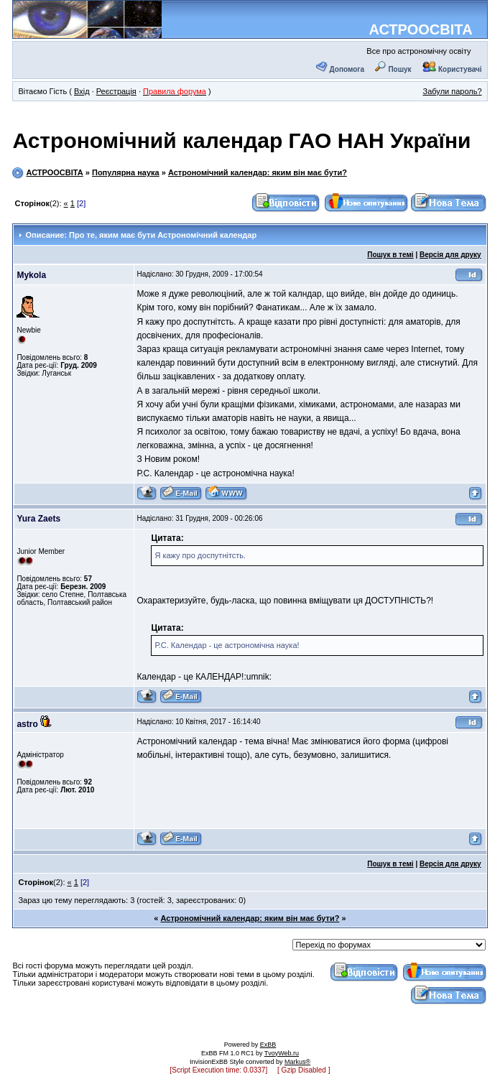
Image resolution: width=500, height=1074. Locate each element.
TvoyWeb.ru (281, 1053)
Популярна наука (125, 172)
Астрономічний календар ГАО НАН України (241, 140)
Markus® (297, 1061)
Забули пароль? (452, 91)
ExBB (268, 1044)
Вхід (82, 91)
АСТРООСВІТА (420, 29)
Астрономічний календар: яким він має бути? (257, 172)
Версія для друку (450, 255)
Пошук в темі (390, 255)
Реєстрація (116, 91)
